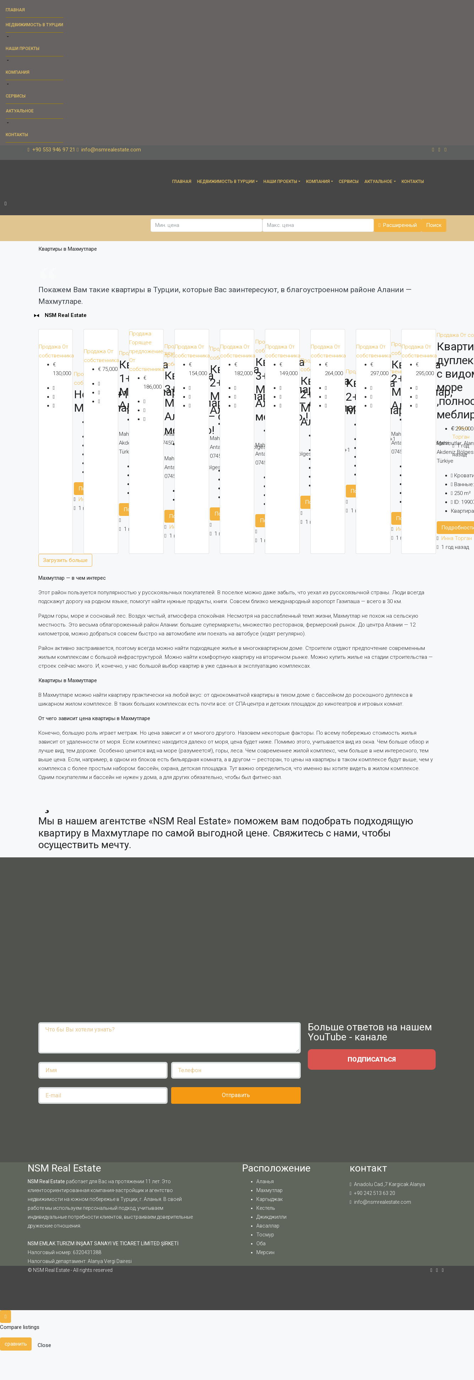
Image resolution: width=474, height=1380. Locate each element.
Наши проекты (22, 48)
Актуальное (20, 110)
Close (44, 1345)
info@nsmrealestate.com (382, 1202)
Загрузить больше (65, 560)
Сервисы (16, 96)
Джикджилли (271, 1217)
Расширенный (397, 225)
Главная (15, 9)
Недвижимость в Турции (34, 24)
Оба (261, 1243)
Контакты (17, 134)
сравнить (16, 1344)
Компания (17, 72)
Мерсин (265, 1252)
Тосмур (265, 1234)
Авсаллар (267, 1226)
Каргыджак (269, 1199)
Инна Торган (456, 538)
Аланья (265, 1181)
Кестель (265, 1208)
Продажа (50, 347)
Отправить (236, 1095)
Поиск (434, 225)
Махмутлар (269, 1190)
